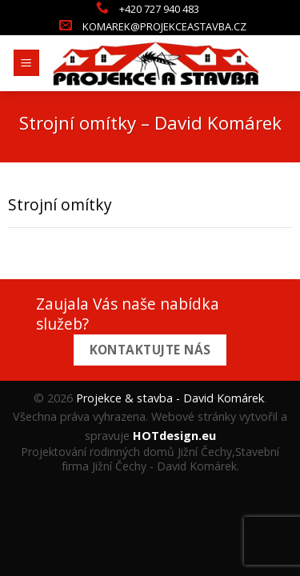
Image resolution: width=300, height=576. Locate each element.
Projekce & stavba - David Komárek (170, 398)
